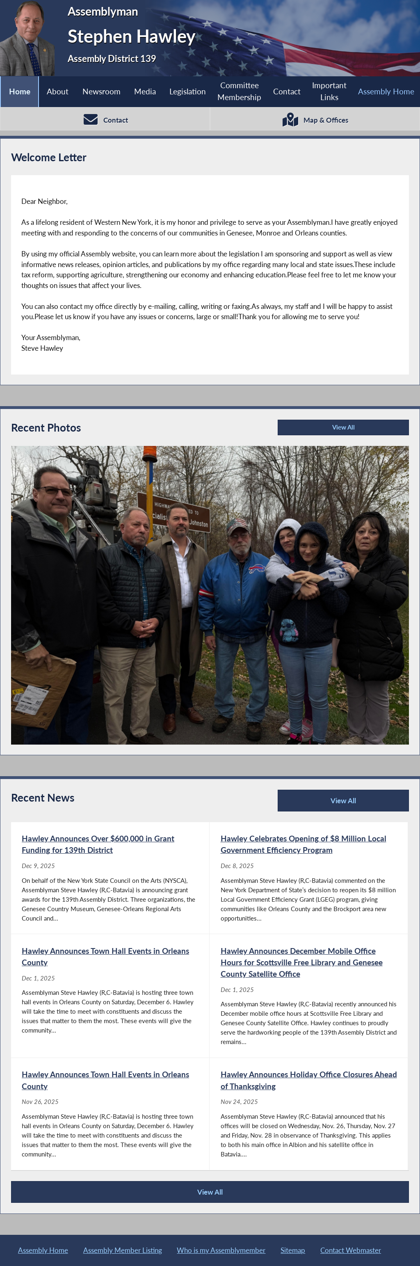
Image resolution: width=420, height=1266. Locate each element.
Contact (287, 91)
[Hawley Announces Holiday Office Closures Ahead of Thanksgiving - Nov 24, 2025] (309, 1114)
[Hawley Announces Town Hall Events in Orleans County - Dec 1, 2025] (110, 996)
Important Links (329, 91)
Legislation (187, 91)
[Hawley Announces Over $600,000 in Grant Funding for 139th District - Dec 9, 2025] (110, 878)
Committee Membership (239, 91)
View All (317, 429)
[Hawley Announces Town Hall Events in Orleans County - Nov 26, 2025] (110, 1114)
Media (145, 91)
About (57, 91)
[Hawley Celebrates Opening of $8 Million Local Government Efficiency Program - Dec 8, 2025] (309, 878)
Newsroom (101, 91)
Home (19, 91)
